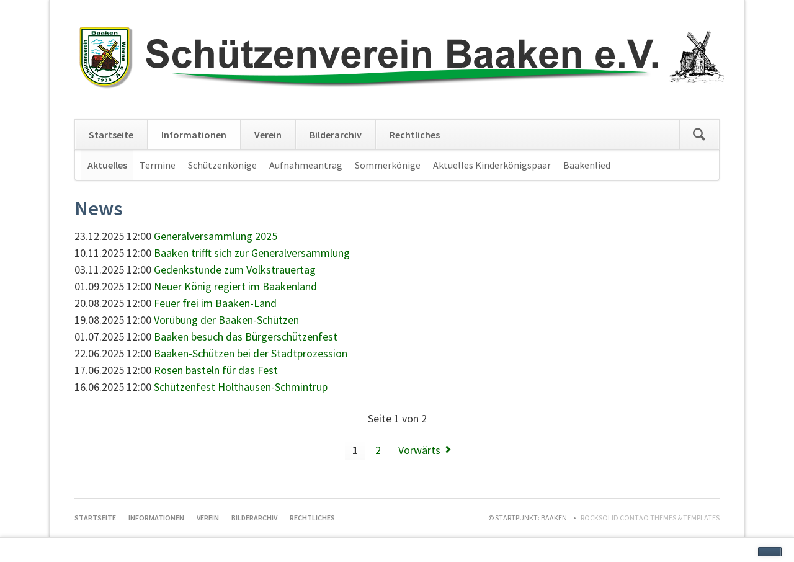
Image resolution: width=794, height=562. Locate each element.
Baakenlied (586, 165)
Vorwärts (419, 450)
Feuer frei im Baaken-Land (215, 303)
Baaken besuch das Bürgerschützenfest (245, 336)
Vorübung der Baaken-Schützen (226, 320)
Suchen (699, 134)
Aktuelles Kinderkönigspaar (492, 165)
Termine (158, 165)
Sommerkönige (388, 165)
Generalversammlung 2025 (215, 236)
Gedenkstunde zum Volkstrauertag (235, 269)
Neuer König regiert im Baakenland (235, 286)
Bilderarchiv (336, 134)
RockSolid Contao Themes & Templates (650, 517)
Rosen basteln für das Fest (216, 370)
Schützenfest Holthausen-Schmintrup (241, 387)
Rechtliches (415, 134)
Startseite (111, 134)
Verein (268, 134)
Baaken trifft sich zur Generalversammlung (252, 253)
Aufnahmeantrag (305, 165)
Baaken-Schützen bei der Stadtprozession (250, 353)
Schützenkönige (222, 165)
